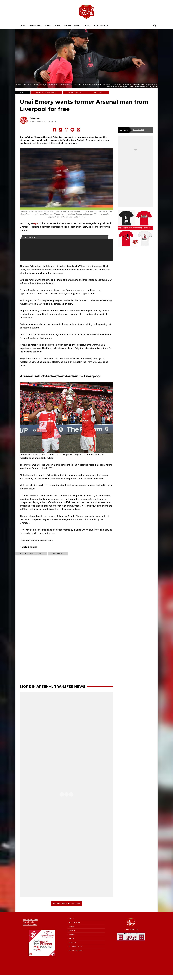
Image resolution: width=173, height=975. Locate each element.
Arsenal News (35, 25)
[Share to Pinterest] (78, 130)
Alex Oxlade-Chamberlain (86, 140)
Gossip (47, 25)
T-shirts (67, 25)
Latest (23, 25)
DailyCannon (35, 118)
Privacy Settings (76, 950)
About (77, 25)
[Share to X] (60, 130)
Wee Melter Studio (30, 925)
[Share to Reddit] (72, 130)
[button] (154, 25)
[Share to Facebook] (54, 130)
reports (36, 223)
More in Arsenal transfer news (52, 686)
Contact (86, 25)
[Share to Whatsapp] (66, 130)
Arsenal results (28, 922)
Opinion (57, 25)
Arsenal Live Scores (30, 920)
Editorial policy (101, 25)
